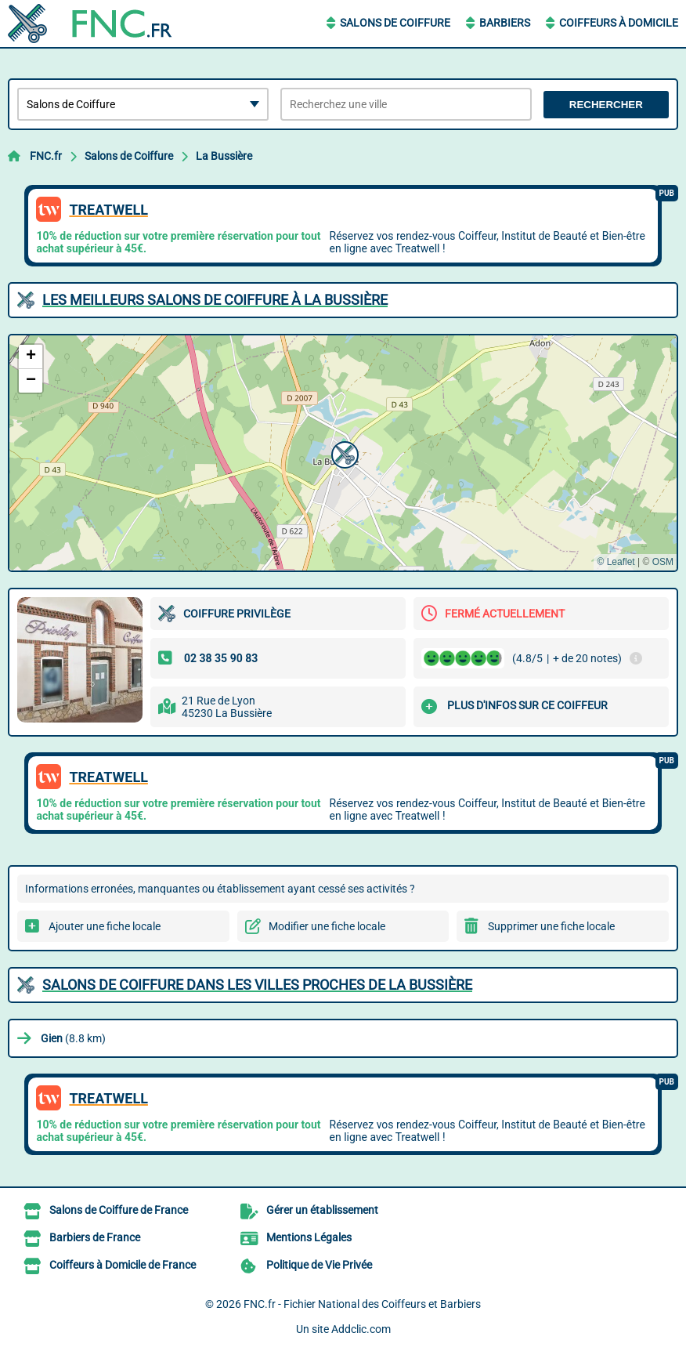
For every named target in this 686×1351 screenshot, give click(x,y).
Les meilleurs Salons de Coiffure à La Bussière (215, 300)
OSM (662, 561)
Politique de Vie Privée (319, 1265)
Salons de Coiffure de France (118, 1210)
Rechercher (606, 104)
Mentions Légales (309, 1237)
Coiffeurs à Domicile (618, 22)
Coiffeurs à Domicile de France (122, 1265)
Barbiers (504, 22)
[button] (343, 453)
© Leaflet (615, 561)
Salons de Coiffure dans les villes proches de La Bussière (257, 984)
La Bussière (224, 156)
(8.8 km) (73, 1038)
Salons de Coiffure (395, 22)
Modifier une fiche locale (327, 926)
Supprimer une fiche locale (551, 926)
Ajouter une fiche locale (105, 926)
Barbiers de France (94, 1237)
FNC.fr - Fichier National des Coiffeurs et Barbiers (362, 1304)
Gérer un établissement (322, 1210)
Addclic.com (361, 1329)
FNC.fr (46, 156)
